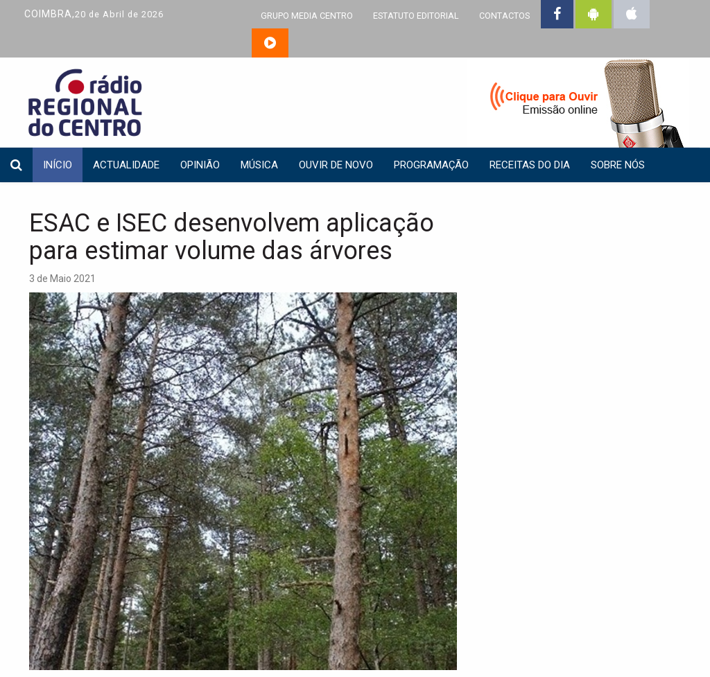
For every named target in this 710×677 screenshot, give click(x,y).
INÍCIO (57, 165)
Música (259, 165)
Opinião (200, 165)
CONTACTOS (504, 15)
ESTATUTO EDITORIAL (416, 15)
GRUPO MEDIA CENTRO (307, 15)
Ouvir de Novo (336, 165)
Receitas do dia (530, 165)
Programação (431, 165)
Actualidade (126, 165)
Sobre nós (618, 165)
